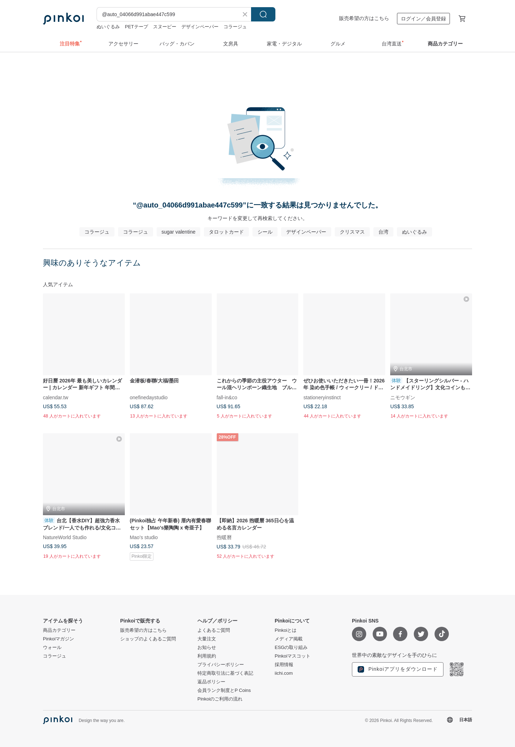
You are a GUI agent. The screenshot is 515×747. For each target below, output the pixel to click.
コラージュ (235, 26)
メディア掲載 (289, 638)
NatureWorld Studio (65, 537)
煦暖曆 (224, 537)
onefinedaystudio (149, 397)
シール (265, 232)
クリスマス (352, 232)
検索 (263, 14)
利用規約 (206, 656)
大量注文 (206, 638)
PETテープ (136, 26)
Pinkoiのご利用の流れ (219, 699)
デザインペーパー (200, 26)
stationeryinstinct (321, 397)
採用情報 (284, 664)
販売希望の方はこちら (364, 18)
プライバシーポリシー (220, 664)
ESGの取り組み (291, 647)
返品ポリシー (211, 681)
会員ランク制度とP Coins (224, 690)
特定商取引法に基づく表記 (225, 673)
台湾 (383, 232)
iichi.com (284, 673)
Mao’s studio (144, 537)
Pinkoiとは (285, 630)
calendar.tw (55, 397)
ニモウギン (402, 397)
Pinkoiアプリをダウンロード (398, 669)
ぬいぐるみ (108, 26)
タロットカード (226, 232)
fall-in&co (227, 397)
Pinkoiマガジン (58, 638)
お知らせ (206, 647)
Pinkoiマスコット (292, 656)
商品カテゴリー (59, 630)
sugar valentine (179, 232)
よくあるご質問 (213, 630)
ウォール (52, 647)
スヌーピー (164, 26)
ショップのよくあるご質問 (148, 638)
